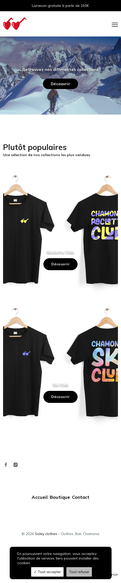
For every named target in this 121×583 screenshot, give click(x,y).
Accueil (40, 497)
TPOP (114, 575)
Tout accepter (47, 571)
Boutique (60, 497)
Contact (80, 497)
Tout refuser (79, 571)
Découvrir (60, 264)
